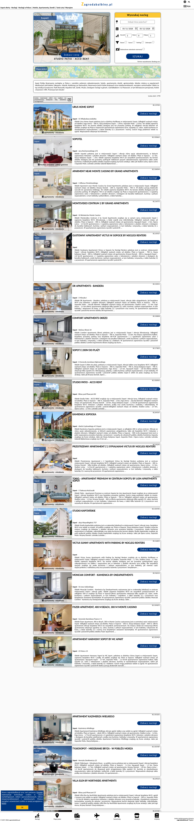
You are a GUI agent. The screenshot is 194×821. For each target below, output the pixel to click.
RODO (4, 803)
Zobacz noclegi (148, 113)
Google (39, 792)
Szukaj (138, 56)
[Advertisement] (97, 690)
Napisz (191, 820)
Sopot (36, 109)
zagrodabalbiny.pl (97, 4)
